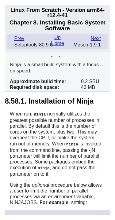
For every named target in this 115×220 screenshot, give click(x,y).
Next (96, 38)
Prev (19, 38)
